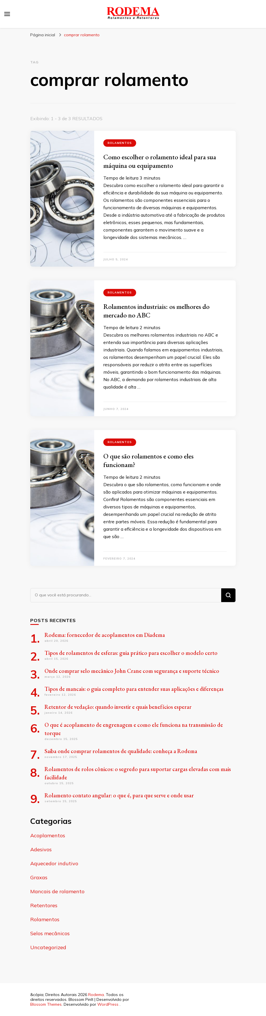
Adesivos (41, 849)
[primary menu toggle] (7, 14)
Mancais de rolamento (57, 891)
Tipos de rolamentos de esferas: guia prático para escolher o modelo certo (131, 653)
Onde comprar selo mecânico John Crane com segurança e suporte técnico (132, 671)
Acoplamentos (47, 835)
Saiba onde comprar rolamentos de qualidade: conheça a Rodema (121, 751)
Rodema (96, 994)
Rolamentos (120, 143)
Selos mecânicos (50, 933)
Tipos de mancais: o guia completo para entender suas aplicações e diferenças (134, 689)
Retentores (43, 905)
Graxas (38, 877)
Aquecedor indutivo (54, 863)
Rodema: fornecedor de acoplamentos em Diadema (105, 635)
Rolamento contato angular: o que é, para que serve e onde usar (119, 795)
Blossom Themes (46, 1004)
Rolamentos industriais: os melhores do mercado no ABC (156, 310)
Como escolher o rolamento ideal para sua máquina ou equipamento (159, 161)
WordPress (107, 1004)
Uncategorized (48, 947)
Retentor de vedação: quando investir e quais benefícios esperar (118, 707)
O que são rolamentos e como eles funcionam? (148, 460)
